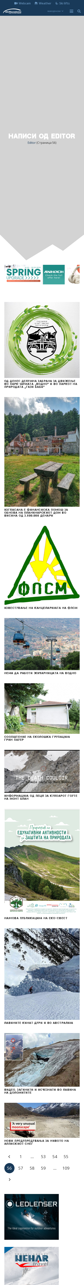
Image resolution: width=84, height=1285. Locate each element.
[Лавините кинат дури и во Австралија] (42, 974)
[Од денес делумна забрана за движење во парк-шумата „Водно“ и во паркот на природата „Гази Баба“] (42, 340)
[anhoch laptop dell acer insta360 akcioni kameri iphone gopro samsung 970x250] (42, 274)
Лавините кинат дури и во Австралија (38, 1022)
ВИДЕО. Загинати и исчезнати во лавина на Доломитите (40, 1091)
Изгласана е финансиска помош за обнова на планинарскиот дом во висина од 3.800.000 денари (36, 512)
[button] (55, 11)
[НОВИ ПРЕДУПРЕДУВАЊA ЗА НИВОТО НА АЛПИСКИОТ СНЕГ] (42, 1120)
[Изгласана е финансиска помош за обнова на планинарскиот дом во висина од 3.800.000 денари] (42, 452)
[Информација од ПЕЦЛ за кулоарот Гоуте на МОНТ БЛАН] (42, 771)
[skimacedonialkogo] (12, 11)
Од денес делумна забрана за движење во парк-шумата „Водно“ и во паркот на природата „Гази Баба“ (40, 383)
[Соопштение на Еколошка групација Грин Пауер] (42, 708)
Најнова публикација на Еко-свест (35, 918)
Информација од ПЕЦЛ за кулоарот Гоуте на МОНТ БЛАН (40, 797)
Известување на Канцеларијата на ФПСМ (41, 607)
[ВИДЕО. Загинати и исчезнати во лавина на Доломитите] (42, 1060)
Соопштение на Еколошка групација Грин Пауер (37, 738)
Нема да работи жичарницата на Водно (40, 672)
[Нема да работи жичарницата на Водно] (42, 644)
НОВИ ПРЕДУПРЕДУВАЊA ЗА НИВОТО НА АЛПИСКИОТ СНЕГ (36, 1142)
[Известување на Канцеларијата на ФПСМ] (42, 565)
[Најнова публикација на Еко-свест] (42, 862)
